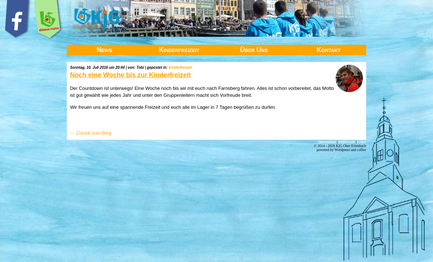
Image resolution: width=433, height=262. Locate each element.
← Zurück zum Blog (91, 133)
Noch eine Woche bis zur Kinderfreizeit (130, 75)
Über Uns (254, 49)
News (104, 49)
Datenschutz (327, 142)
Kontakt (329, 49)
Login (361, 142)
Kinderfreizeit (179, 49)
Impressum (347, 142)
